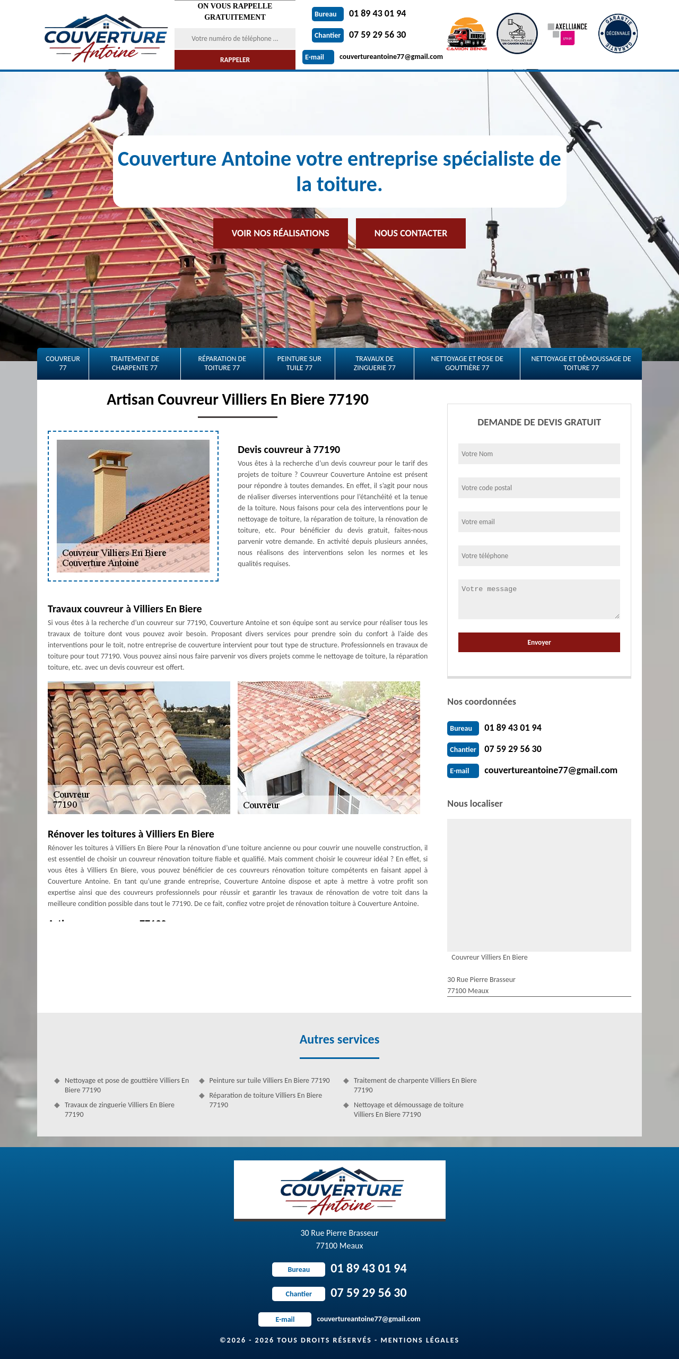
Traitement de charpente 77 (134, 363)
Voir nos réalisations (280, 233)
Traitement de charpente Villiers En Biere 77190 (415, 1085)
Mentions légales (419, 1340)
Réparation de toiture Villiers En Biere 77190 (266, 1100)
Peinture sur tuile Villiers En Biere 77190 (270, 1080)
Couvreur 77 (63, 363)
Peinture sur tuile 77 (299, 363)
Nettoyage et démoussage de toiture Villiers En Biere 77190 (409, 1109)
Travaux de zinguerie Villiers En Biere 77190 (120, 1109)
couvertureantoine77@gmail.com (372, 56)
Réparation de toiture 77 (222, 363)
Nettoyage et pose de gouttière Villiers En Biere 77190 (127, 1085)
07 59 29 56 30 (359, 34)
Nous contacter (411, 233)
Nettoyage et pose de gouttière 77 (467, 363)
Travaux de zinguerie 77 (375, 363)
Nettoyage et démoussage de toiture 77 (581, 363)
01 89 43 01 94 (359, 13)
